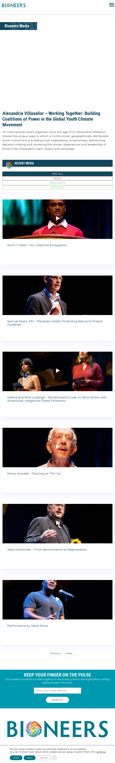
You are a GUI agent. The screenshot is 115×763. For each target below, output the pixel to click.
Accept (16, 758)
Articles (57, 187)
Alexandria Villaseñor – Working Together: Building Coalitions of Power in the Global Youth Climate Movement (51, 119)
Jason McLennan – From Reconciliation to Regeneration (47, 549)
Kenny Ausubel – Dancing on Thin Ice (34, 473)
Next (69, 653)
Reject (29, 758)
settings (101, 752)
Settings (43, 758)
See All (57, 173)
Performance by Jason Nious (27, 626)
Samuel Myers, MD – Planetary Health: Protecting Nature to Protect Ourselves (55, 323)
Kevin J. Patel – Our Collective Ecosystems (37, 245)
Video (57, 178)
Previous (55, 653)
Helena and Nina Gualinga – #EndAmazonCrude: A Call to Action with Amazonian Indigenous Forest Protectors (57, 399)
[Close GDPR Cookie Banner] (54, 757)
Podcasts (57, 182)
